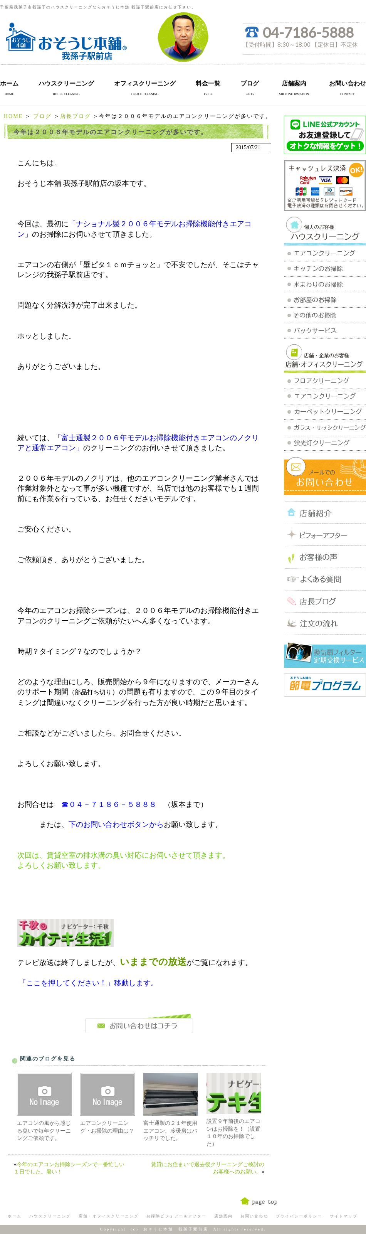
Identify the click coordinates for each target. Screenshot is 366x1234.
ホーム (9, 83)
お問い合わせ (347, 83)
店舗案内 (294, 83)
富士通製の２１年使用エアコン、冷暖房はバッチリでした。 (170, 1130)
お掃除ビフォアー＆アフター (176, 1216)
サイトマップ (344, 1216)
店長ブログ (75, 116)
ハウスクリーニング (66, 83)
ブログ (249, 83)
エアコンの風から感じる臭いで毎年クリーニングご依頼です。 (44, 1130)
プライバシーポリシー (299, 1216)
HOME (13, 116)
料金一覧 (208, 83)
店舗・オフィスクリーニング (109, 1216)
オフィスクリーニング (145, 83)
